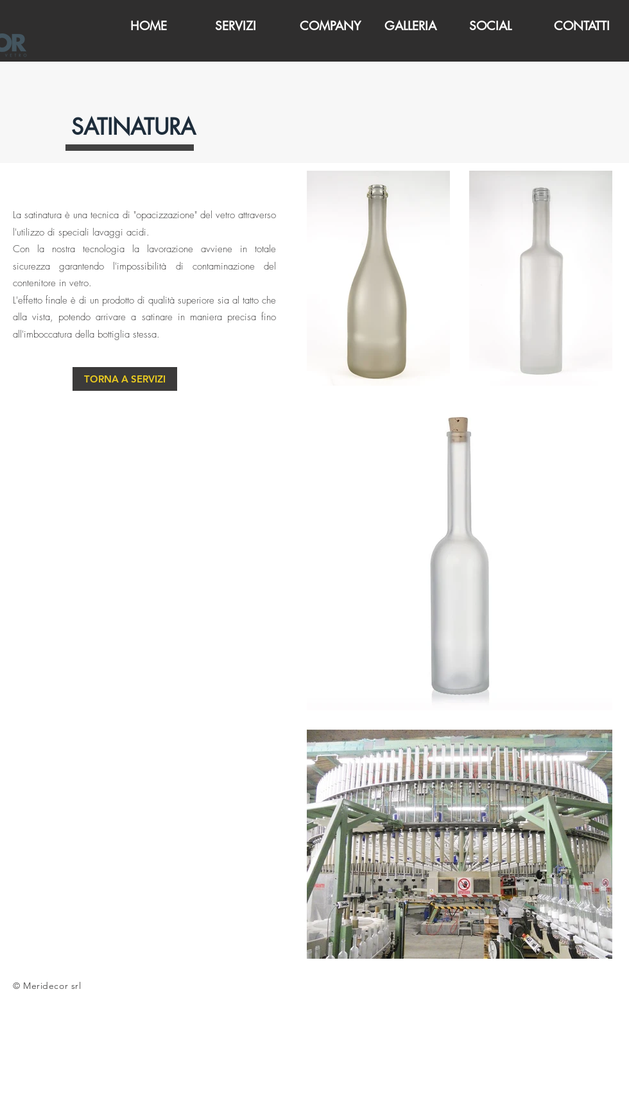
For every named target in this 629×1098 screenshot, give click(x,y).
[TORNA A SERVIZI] (125, 379)
